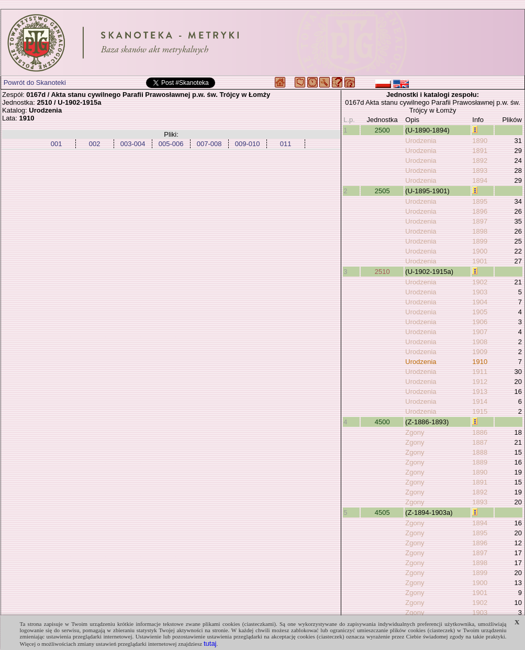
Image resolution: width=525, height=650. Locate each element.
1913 (479, 391)
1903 (479, 292)
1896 (479, 211)
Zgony (414, 432)
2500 (382, 130)
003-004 (133, 144)
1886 (479, 432)
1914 (479, 401)
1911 (479, 372)
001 (56, 144)
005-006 (171, 144)
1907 (479, 332)
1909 (479, 352)
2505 (382, 191)
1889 (479, 462)
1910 (479, 362)
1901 (479, 261)
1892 (479, 160)
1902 (479, 282)
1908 (479, 342)
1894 (479, 180)
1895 (479, 201)
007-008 (209, 144)
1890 (479, 141)
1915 (479, 411)
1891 (479, 151)
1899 (479, 241)
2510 (382, 272)
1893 (479, 170)
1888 (479, 452)
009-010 (247, 144)
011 (286, 144)
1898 (479, 231)
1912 (479, 381)
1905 (479, 312)
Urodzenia (420, 141)
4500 (382, 422)
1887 (479, 442)
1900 (479, 251)
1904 (479, 302)
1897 (479, 221)
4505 (382, 512)
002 (94, 144)
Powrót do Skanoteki (35, 82)
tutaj (210, 643)
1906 (479, 322)
